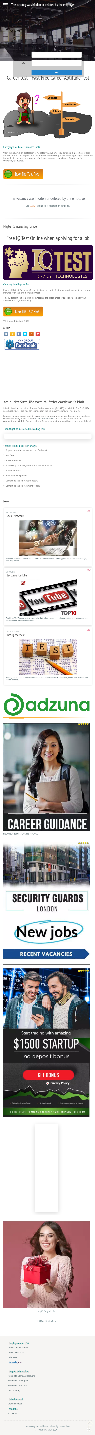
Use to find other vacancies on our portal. (48, 205)
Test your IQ (14, 1390)
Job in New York (16, 1352)
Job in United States (18, 1347)
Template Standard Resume (21, 1376)
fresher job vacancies (44, 418)
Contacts (12, 1413)
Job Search (13, 1357)
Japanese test (15, 1403)
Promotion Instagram (18, 1380)
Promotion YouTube (17, 1385)
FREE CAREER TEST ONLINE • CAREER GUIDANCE (46, 778)
